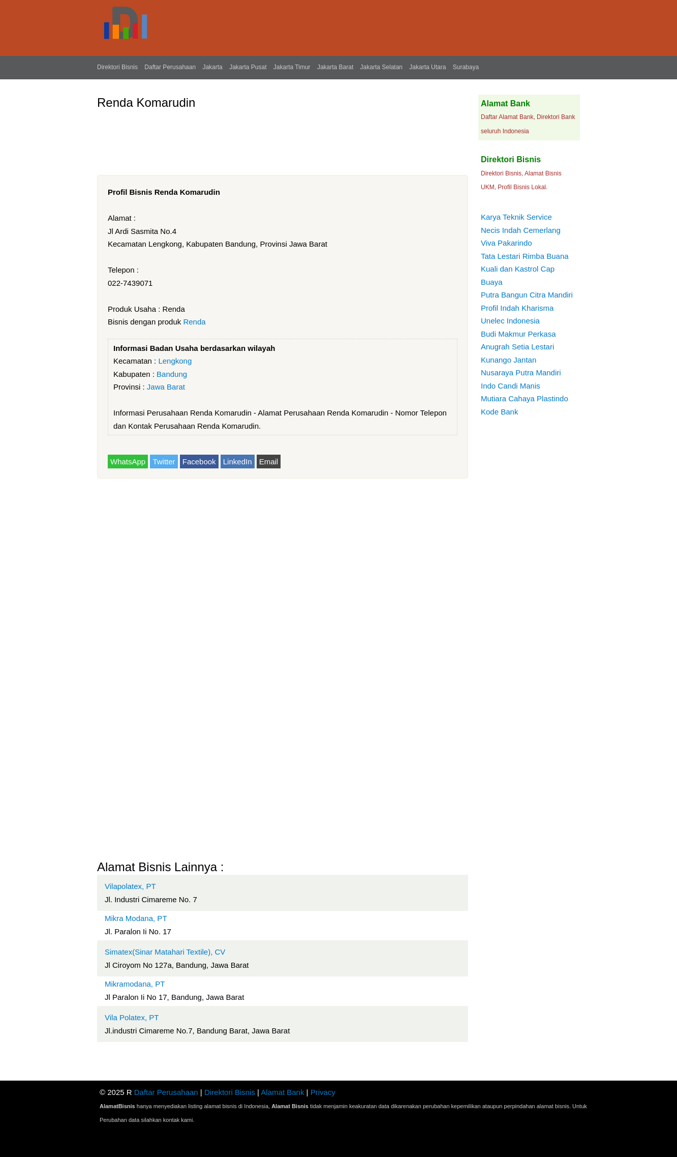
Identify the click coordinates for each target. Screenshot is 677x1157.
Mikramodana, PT (135, 984)
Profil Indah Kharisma (517, 308)
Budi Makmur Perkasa (518, 334)
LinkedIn (237, 461)
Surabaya (466, 67)
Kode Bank (499, 411)
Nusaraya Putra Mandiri (521, 372)
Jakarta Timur (292, 67)
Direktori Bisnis (117, 67)
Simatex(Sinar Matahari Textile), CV (165, 951)
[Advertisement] (282, 138)
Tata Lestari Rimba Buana (525, 256)
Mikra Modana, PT (136, 918)
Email (269, 461)
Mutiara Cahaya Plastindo (524, 398)
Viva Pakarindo (506, 243)
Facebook (199, 461)
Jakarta (212, 67)
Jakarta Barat (335, 67)
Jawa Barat (166, 386)
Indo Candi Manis (510, 385)
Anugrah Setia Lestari (517, 346)
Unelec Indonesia (510, 320)
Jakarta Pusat (247, 67)
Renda (194, 321)
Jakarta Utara (427, 67)
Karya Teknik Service (516, 217)
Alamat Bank (282, 1092)
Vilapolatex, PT (130, 886)
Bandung (172, 374)
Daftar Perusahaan (170, 67)
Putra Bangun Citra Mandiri (527, 294)
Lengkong (175, 361)
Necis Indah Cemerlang (521, 230)
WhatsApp (127, 461)
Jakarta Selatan (381, 67)
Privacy (323, 1092)
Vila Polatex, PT (132, 1017)
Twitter (163, 461)
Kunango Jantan (508, 359)
